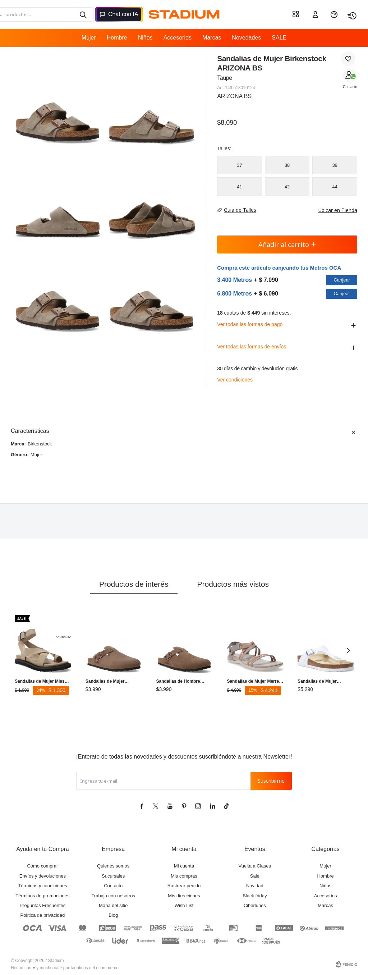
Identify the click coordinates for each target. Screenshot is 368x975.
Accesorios (178, 38)
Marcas (211, 38)
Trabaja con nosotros (113, 895)
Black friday (255, 895)
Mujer (89, 38)
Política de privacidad (42, 915)
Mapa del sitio (113, 905)
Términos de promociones (42, 895)
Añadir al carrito (287, 244)
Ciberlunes (255, 905)
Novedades (246, 38)
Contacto (350, 87)
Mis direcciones (184, 895)
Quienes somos (113, 866)
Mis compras (184, 876)
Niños (145, 38)
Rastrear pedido (184, 885)
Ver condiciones (235, 380)
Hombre (117, 38)
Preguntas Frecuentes (42, 905)
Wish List (184, 905)
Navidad (254, 885)
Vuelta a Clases (255, 866)
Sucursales (113, 876)
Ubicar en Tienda (334, 210)
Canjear (342, 280)
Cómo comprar (42, 866)
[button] (348, 650)
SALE (279, 38)
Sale (254, 876)
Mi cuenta (184, 866)
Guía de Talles (240, 209)
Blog (113, 915)
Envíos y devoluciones (42, 876)
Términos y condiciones (42, 885)
